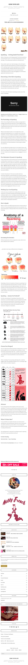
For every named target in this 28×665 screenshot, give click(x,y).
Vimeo (16, 115)
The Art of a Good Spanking (14, 22)
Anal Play (2, 573)
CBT (1, 575)
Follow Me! (3, 600)
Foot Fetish (3, 582)
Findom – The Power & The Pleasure (14, 533)
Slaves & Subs (3, 589)
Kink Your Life (14, 4)
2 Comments (17, 20)
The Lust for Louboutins (12, 537)
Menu (14, 13)
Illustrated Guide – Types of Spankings (8, 439)
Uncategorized (3, 591)
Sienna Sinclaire (11, 115)
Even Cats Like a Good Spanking (7, 442)
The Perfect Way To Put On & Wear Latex (15, 550)
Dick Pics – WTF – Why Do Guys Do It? (14, 546)
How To (2, 584)
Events (2, 580)
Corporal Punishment (14, 18)
